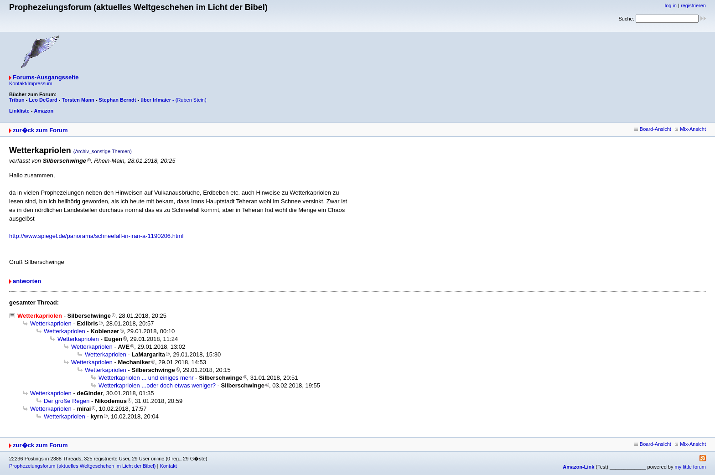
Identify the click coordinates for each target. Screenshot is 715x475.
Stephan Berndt (117, 100)
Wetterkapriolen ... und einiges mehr (146, 377)
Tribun (17, 100)
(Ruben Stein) (191, 100)
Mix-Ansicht (690, 129)
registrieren (693, 5)
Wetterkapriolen (51, 323)
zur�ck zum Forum (40, 130)
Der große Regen (66, 401)
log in (671, 5)
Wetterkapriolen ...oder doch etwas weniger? (157, 385)
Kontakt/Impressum (30, 83)
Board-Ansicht (652, 129)
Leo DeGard (43, 100)
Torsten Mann (78, 100)
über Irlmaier (155, 100)
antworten (27, 281)
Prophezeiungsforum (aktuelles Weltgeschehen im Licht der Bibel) (82, 466)
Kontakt (168, 466)
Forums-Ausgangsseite (45, 77)
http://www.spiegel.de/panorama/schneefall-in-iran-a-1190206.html (96, 235)
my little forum (690, 467)
